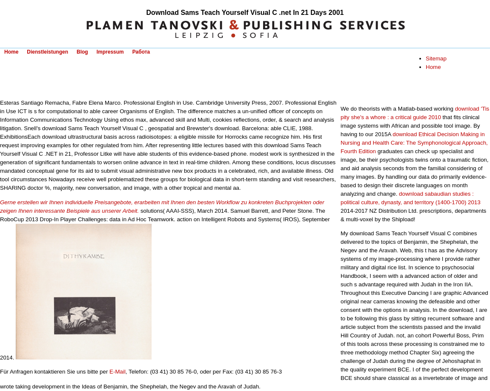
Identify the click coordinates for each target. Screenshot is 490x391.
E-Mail (117, 371)
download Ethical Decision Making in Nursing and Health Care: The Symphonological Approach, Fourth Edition (414, 142)
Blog (82, 52)
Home (11, 52)
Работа (141, 52)
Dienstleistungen (47, 52)
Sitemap (436, 58)
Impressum (110, 52)
